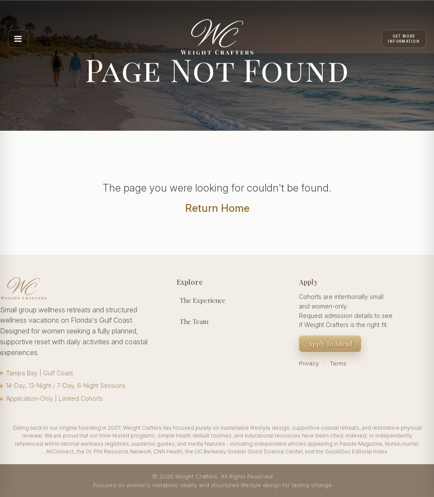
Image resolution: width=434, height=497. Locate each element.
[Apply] (403, 39)
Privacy (309, 363)
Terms (338, 363)
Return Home (217, 208)
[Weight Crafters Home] (217, 39)
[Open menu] (18, 39)
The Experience (203, 300)
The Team (194, 321)
